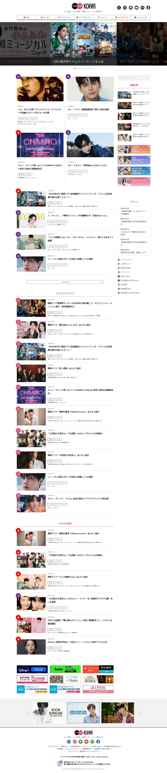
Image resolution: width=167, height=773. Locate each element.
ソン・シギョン (53, 633)
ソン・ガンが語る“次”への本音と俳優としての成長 (72, 259)
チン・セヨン (59, 334)
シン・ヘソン (73, 421)
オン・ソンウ (72, 118)
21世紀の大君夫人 (53, 442)
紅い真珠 (66, 377)
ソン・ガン (51, 268)
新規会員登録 (124, 268)
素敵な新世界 (87, 206)
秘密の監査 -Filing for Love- (86, 421)
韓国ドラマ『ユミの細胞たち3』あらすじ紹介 (69, 577)
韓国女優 (65, 442)
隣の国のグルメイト (65, 633)
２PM (70, 174)
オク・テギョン (77, 174)
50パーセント (52, 206)
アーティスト (64, 17)
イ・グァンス (28, 121)
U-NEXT (50, 421)
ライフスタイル (83, 17)
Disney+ (21, 121)
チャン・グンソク (31, 177)
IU (61, 442)
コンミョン (64, 421)
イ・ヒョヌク (38, 121)
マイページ (123, 272)
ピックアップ (121, 17)
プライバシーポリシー (73, 749)
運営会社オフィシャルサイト (89, 751)
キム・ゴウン (52, 249)
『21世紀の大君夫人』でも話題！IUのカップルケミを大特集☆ (77, 434)
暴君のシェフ (61, 224)
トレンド (102, 17)
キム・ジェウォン (63, 249)
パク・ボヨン (33, 124)
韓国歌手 (74, 633)
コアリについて (125, 260)
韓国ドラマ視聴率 (95, 315)
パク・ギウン (68, 334)
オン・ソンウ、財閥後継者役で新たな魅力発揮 (90, 109)
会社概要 (122, 285)
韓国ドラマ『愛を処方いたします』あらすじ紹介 (71, 325)
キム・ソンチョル (48, 121)
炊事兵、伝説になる (75, 206)
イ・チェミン (52, 224)
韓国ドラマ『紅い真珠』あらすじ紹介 (65, 368)
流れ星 (61, 651)
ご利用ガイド (124, 264)
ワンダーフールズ (63, 206)
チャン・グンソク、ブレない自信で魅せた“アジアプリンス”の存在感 (80, 499)
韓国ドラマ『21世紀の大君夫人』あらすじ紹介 (70, 455)
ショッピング (140, 17)
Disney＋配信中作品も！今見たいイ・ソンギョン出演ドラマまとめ (79, 642)
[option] (49, 713)
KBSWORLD (52, 377)
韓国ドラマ (95, 206)
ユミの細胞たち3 (74, 249)
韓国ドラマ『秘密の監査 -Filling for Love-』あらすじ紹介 (75, 412)
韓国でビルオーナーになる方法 (80, 315)
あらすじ (51, 334)
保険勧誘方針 (124, 289)
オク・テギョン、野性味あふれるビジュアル (89, 165)
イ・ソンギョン (53, 651)
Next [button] (139, 713)
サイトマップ (72, 751)
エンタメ (45, 17)
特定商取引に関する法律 (128, 293)
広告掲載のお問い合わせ (128, 280)
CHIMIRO (21, 177)
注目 (26, 17)
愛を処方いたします (79, 334)
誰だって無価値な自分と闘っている (58, 315)
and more (65, 282)
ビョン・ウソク (80, 464)
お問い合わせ (124, 276)
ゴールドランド (23, 124)
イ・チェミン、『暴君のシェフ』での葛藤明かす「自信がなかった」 (80, 215)
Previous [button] (27, 713)
